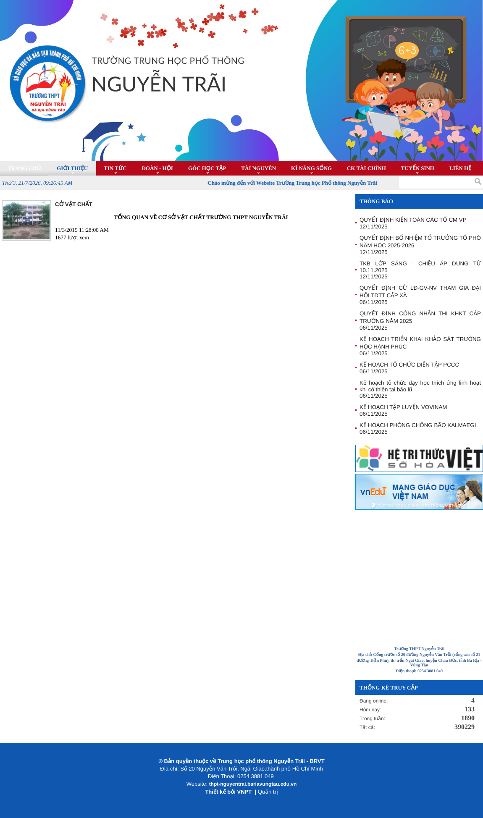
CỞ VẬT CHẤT (73, 204)
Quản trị (268, 792)
